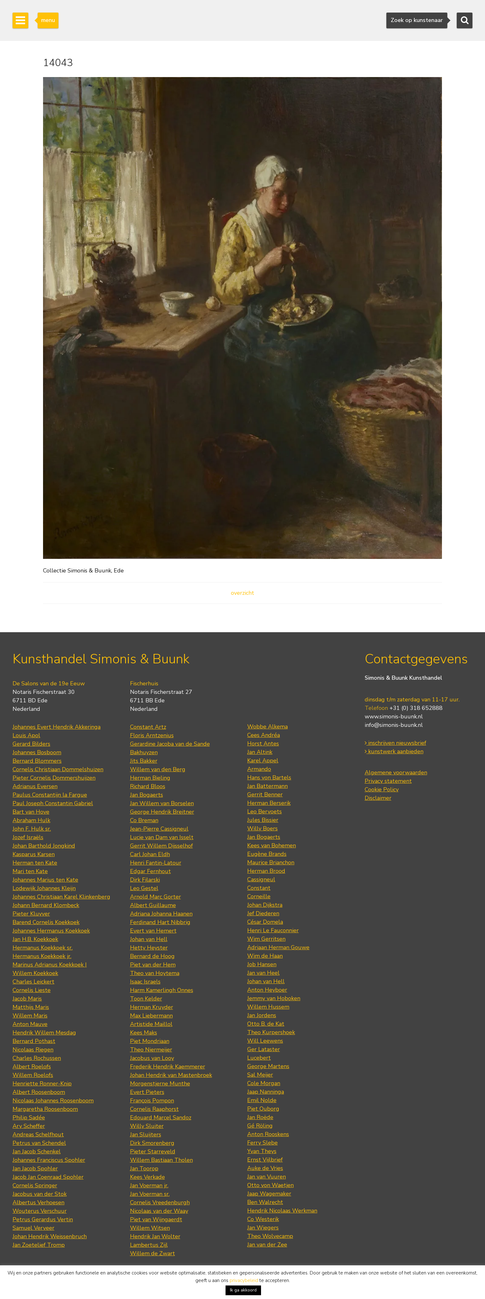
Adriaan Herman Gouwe (278, 947)
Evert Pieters (147, 1092)
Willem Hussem (268, 1007)
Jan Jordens (261, 1015)
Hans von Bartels (269, 777)
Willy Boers (262, 828)
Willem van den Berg (157, 769)
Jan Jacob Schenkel (37, 1151)
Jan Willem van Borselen (162, 803)
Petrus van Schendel (39, 1143)
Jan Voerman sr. (150, 1194)
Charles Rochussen (37, 1058)
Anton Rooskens (268, 1134)
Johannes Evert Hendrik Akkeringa (57, 727)
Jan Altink (259, 752)
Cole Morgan (263, 1083)
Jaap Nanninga (265, 1092)
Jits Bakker (143, 761)
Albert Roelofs (32, 1066)
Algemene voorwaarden (396, 772)
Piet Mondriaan (149, 1041)
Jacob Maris (27, 998)
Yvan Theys (261, 1151)
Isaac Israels (145, 981)
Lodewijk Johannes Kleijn (44, 888)
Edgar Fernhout (150, 871)
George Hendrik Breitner (162, 812)
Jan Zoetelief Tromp (39, 1245)
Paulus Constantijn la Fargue (50, 795)
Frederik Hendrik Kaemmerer (167, 1066)
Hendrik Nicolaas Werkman (282, 1210)
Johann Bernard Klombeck (46, 905)
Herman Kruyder (151, 1007)
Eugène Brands (266, 854)
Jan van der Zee (267, 1244)
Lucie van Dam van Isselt (161, 837)
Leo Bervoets (264, 811)
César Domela (265, 922)
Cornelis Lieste (32, 990)
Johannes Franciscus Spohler (49, 1160)
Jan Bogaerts (146, 795)
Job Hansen (261, 964)
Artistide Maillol (151, 1024)
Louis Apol (26, 735)
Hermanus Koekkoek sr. (43, 947)
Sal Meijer (260, 1075)
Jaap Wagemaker (269, 1193)
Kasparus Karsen (34, 854)
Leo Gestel (144, 888)
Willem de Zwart (152, 1253)
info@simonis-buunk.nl (394, 725)
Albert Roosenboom (39, 1092)
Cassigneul (261, 879)
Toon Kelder (146, 998)
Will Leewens (265, 1041)
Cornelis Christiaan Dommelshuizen (58, 769)
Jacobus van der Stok (40, 1194)
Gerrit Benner (265, 794)
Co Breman (144, 820)
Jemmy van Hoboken (273, 998)
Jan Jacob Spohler (35, 1168)
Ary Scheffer (29, 1126)
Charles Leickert (33, 981)
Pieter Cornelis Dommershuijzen (54, 778)
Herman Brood (266, 871)
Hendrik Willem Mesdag (44, 1032)
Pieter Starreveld (152, 1151)
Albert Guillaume (153, 905)
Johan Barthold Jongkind (44, 846)
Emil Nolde (261, 1100)
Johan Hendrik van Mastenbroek (171, 1075)
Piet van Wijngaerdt (156, 1219)
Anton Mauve (30, 1024)
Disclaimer (378, 798)
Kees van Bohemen (271, 845)
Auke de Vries (265, 1168)
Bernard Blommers (37, 761)
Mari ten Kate (30, 871)
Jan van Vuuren (266, 1176)
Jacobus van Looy (152, 1058)
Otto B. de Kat (265, 1024)
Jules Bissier (262, 820)
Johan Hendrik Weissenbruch (50, 1236)
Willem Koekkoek (35, 973)
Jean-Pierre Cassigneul (159, 829)
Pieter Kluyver (31, 913)
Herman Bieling (150, 778)
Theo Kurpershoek (271, 1032)
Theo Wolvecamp (270, 1236)
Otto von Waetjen (270, 1185)
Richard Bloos (147, 786)
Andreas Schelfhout (38, 1134)
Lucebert (259, 1058)
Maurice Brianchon (270, 862)
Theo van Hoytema (154, 973)
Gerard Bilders (31, 744)
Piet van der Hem (153, 964)
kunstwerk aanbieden (394, 751)
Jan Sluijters (145, 1134)
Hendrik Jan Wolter (155, 1236)
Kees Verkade (147, 1177)
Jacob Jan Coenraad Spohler (48, 1177)
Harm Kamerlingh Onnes (161, 990)
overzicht (242, 593)
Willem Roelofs (33, 1075)
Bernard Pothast (34, 1041)
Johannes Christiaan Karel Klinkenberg (61, 896)
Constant (258, 888)
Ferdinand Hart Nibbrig (160, 922)
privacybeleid (244, 1280)
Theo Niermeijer (151, 1049)
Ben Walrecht (265, 1202)
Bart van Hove (31, 812)
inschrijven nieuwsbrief (395, 743)
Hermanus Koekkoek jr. (42, 956)
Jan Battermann (267, 786)
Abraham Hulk (31, 820)
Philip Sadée (29, 1117)
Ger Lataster (263, 1049)
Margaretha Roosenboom (45, 1109)
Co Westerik (263, 1219)
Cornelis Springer (35, 1185)
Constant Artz (148, 727)
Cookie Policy (382, 789)
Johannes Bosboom (37, 752)
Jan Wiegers (263, 1227)
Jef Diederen (263, 913)
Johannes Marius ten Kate (45, 880)
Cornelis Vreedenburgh (160, 1202)
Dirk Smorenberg (152, 1143)
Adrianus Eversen (35, 786)
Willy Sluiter (147, 1126)
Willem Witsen (150, 1228)
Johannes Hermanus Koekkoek (51, 930)
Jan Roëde (260, 1117)
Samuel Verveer (33, 1228)
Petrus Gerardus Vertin (43, 1219)
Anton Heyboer (267, 990)
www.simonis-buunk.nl (394, 716)
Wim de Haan (265, 956)
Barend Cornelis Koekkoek (46, 922)
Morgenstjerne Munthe (160, 1083)
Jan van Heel (263, 973)
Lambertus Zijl (149, 1245)
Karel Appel (262, 760)
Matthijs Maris (31, 1007)
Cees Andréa (263, 735)
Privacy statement (388, 781)
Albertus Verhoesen (38, 1202)
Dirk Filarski (145, 880)
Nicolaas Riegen (33, 1049)
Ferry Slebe (262, 1142)
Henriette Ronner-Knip (42, 1083)
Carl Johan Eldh (150, 854)
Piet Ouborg (263, 1108)
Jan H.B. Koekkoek (35, 939)
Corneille (258, 896)
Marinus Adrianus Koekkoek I (50, 964)
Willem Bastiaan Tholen (161, 1160)
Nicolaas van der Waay (159, 1211)
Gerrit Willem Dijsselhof (161, 846)
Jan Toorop (144, 1168)
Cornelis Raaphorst (154, 1109)
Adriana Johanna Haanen (161, 913)
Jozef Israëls (28, 837)
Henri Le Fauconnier (273, 930)
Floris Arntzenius (152, 735)
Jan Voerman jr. (149, 1185)
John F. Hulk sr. (32, 829)
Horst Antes (263, 743)
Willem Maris (30, 1015)
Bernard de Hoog (152, 956)
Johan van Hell (148, 939)
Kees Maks (143, 1032)
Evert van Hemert (153, 930)
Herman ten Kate (35, 863)
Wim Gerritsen (266, 939)
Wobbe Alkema (267, 726)
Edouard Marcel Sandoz (160, 1117)
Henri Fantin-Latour (155, 863)
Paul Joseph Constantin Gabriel (53, 803)
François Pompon (152, 1100)
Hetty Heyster (149, 947)
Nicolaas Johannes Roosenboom (53, 1100)
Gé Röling (260, 1125)
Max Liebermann (151, 1015)
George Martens (268, 1066)
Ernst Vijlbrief (265, 1159)
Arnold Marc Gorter (155, 896)
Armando (259, 769)
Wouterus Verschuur (40, 1211)
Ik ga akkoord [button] (243, 1290)
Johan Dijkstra (264, 905)
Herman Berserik (269, 803)
